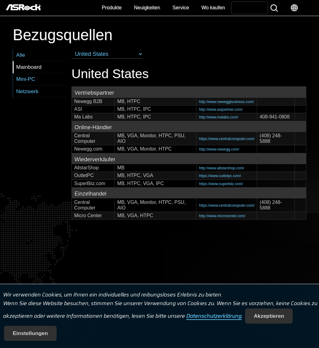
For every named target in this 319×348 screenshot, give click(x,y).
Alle (20, 55)
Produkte (112, 7)
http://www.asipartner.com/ (221, 109)
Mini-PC (25, 79)
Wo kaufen (213, 7)
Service (180, 7)
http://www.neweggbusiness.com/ (226, 102)
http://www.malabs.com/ (218, 117)
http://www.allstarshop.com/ (221, 168)
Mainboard (28, 67)
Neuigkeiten (147, 7)
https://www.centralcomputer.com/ (226, 139)
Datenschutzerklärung (214, 316)
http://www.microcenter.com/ (222, 216)
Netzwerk (27, 91)
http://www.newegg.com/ (219, 149)
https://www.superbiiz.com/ (221, 184)
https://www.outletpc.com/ (220, 176)
